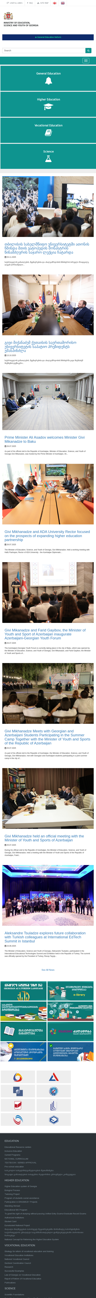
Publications (10, 1283)
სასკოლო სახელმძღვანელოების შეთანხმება (29, 1170)
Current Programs (12, 1155)
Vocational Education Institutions (19, 1255)
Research (9, 1267)
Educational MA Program (16, 1210)
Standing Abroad (12, 1206)
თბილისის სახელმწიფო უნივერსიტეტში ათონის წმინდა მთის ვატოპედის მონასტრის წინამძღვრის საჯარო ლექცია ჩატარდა (47, 248)
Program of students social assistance (22, 1198)
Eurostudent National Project (17, 1225)
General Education (48, 78)
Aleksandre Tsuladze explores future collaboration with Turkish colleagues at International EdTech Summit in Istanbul (45, 937)
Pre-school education (14, 1166)
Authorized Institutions (14, 1217)
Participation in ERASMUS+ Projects (21, 1202)
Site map (42, 3)
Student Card (10, 1221)
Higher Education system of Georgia (21, 1186)
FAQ (30, 3)
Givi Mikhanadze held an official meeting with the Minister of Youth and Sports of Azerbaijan (44, 838)
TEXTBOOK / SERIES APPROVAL (20, 1163)
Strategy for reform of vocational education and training (29, 1251)
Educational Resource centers (18, 1147)
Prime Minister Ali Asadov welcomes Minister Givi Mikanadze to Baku (45, 439)
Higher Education (48, 104)
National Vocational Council (17, 1259)
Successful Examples (14, 1271)
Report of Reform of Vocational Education (23, 1279)
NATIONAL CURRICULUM (16, 1159)
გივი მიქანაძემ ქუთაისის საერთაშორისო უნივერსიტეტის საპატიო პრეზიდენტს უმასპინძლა (40, 346)
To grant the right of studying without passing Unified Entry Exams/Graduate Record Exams (45, 1214)
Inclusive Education (13, 1151)
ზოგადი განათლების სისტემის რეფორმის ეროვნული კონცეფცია (40, 1174)
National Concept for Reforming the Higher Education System (32, 1239)
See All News (48, 970)
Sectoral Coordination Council (18, 1263)
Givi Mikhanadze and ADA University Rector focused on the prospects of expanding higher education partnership (47, 536)
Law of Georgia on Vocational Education (23, 1275)
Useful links (15, 3)
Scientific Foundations (14, 1294)
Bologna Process (12, 1190)
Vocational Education (48, 130)
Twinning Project (12, 1194)
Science (48, 156)
